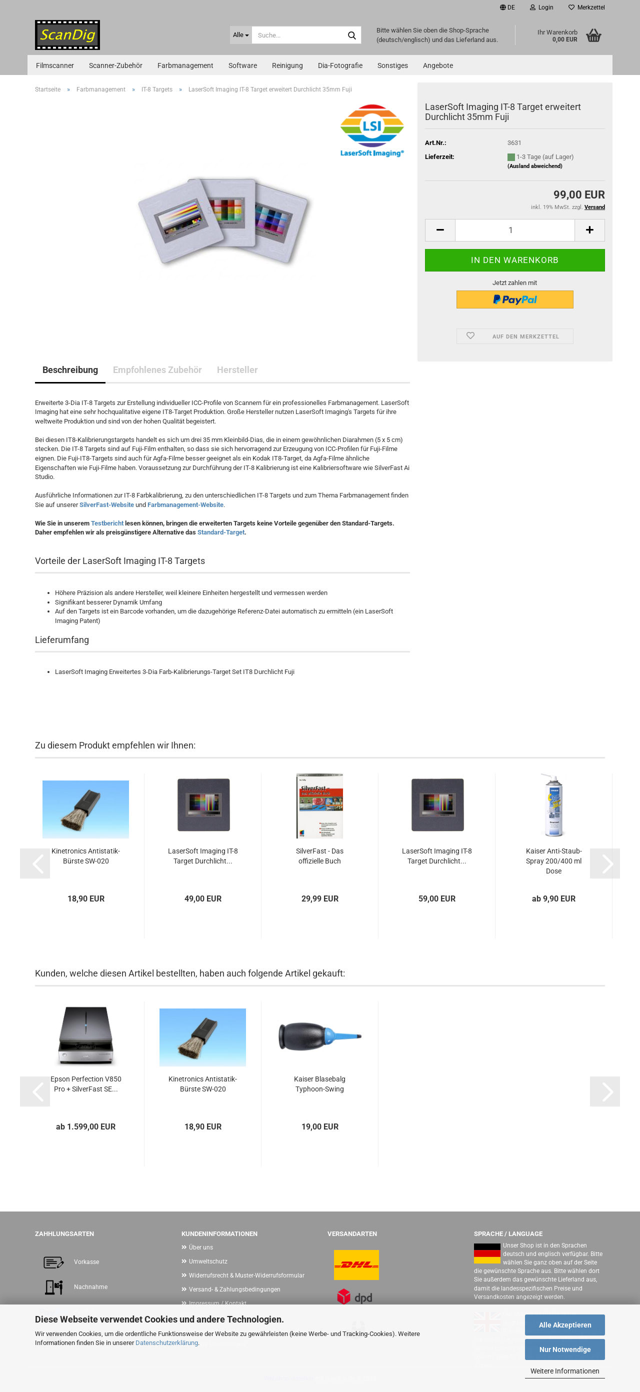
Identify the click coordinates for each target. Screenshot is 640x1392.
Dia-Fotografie (340, 66)
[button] (507, 7)
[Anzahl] (515, 230)
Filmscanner (55, 66)
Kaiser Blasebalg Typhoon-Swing (320, 1084)
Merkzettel (586, 7)
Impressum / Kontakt (217, 1303)
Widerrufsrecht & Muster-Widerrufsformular (246, 1275)
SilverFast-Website (107, 504)
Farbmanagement (186, 66)
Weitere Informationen (565, 1371)
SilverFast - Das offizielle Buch (320, 856)
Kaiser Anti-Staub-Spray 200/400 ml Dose (554, 861)
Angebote (438, 66)
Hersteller (237, 369)
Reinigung (287, 66)
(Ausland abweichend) (535, 166)
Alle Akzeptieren (565, 1325)
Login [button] (542, 7)
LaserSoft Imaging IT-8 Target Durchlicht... (203, 856)
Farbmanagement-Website (186, 504)
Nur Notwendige (565, 1350)
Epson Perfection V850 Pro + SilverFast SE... (86, 1084)
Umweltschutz (208, 1261)
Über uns (201, 1247)
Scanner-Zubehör (115, 66)
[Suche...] (241, 35)
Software (242, 66)
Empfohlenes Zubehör (157, 369)
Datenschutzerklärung (167, 1342)
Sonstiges (393, 66)
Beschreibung (70, 369)
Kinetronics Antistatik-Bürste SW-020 (86, 856)
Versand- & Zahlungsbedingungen (234, 1289)
